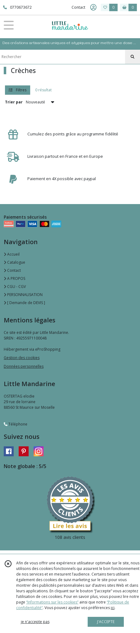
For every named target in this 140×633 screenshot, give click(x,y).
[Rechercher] (132, 57)
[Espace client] (93, 7)
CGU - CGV (15, 286)
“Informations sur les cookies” (52, 602)
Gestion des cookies (22, 357)
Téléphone (15, 424)
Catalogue (14, 262)
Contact (78, 7)
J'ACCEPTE (105, 621)
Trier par (14, 102)
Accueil (12, 254)
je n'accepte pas (35, 621)
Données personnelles (24, 366)
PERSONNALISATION (23, 294)
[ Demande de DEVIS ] (24, 302)
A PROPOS (14, 278)
